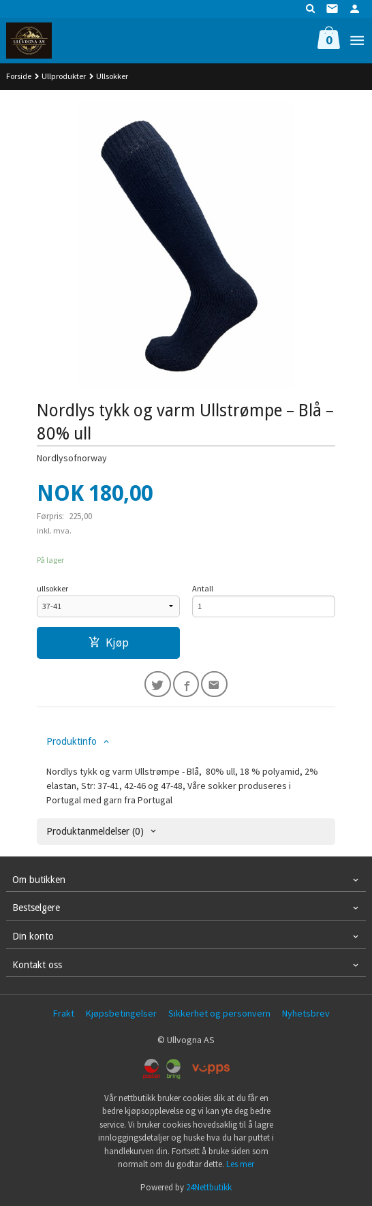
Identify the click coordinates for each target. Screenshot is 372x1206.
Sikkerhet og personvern (219, 1013)
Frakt (63, 1013)
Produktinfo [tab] (71, 741)
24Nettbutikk (209, 1187)
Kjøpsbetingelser (121, 1013)
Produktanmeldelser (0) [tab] (95, 831)
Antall (202, 588)
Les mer (240, 1164)
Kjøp (109, 642)
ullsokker (52, 588)
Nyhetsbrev (306, 1013)
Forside (18, 76)
